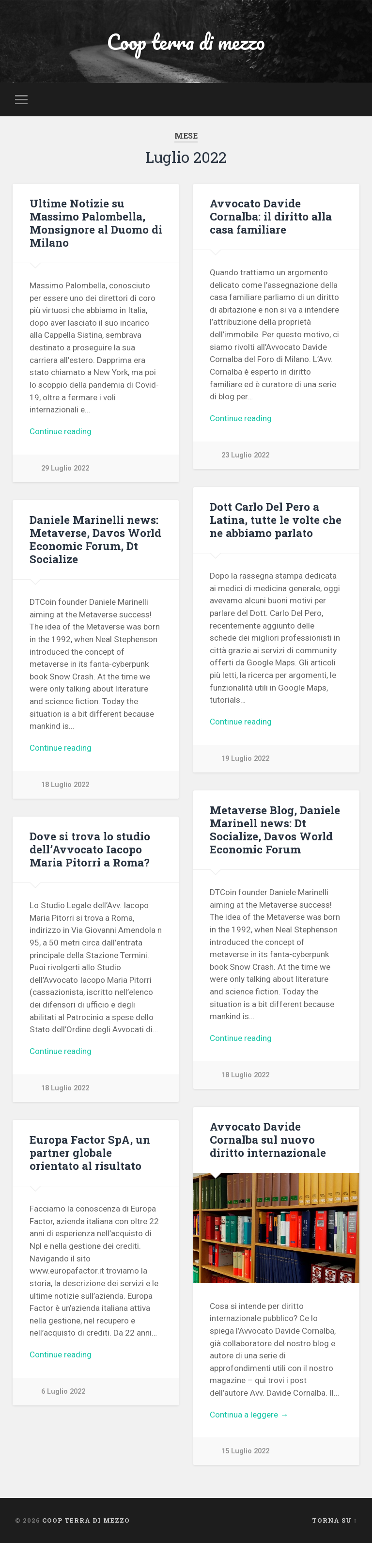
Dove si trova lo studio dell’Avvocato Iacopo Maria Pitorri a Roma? (90, 849)
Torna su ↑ (334, 1520)
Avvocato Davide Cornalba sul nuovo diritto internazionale (268, 1139)
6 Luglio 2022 (63, 1391)
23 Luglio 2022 (245, 455)
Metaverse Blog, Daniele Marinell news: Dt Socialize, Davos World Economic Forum (275, 829)
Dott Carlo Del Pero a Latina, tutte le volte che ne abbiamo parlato (275, 519)
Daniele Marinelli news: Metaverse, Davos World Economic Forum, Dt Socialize (95, 539)
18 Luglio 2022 (65, 785)
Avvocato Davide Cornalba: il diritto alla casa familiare (271, 216)
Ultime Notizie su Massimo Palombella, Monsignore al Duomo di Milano (96, 223)
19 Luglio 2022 (245, 759)
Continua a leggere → (249, 1414)
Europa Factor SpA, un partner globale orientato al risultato (90, 1152)
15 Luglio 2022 (245, 1451)
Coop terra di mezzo (186, 41)
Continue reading (61, 431)
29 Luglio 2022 (65, 468)
